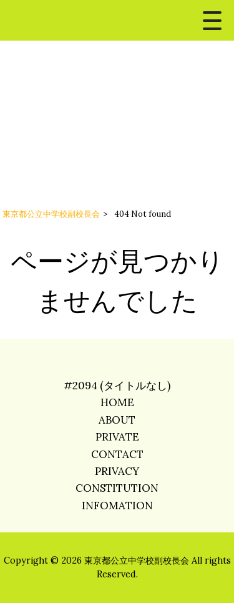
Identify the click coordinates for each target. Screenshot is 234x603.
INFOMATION (117, 505)
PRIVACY (117, 471)
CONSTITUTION (117, 488)
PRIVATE (117, 437)
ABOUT (117, 420)
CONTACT (117, 454)
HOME (117, 402)
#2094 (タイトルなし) (117, 385)
